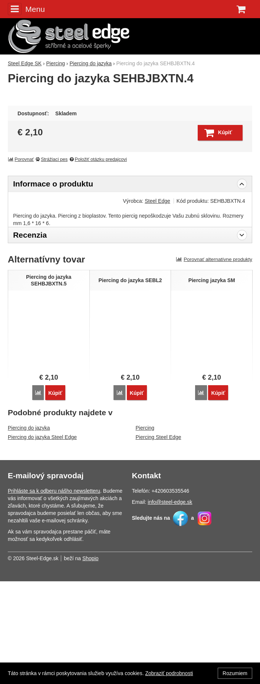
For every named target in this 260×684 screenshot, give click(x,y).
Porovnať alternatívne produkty (214, 362)
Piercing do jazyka (29, 530)
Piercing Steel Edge (158, 540)
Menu (26, 9)
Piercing (145, 530)
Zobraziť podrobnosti (169, 673)
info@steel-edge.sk (170, 605)
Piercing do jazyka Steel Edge (42, 540)
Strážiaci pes (51, 262)
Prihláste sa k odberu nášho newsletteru (54, 594)
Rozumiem (235, 673)
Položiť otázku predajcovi (98, 262)
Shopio (90, 661)
